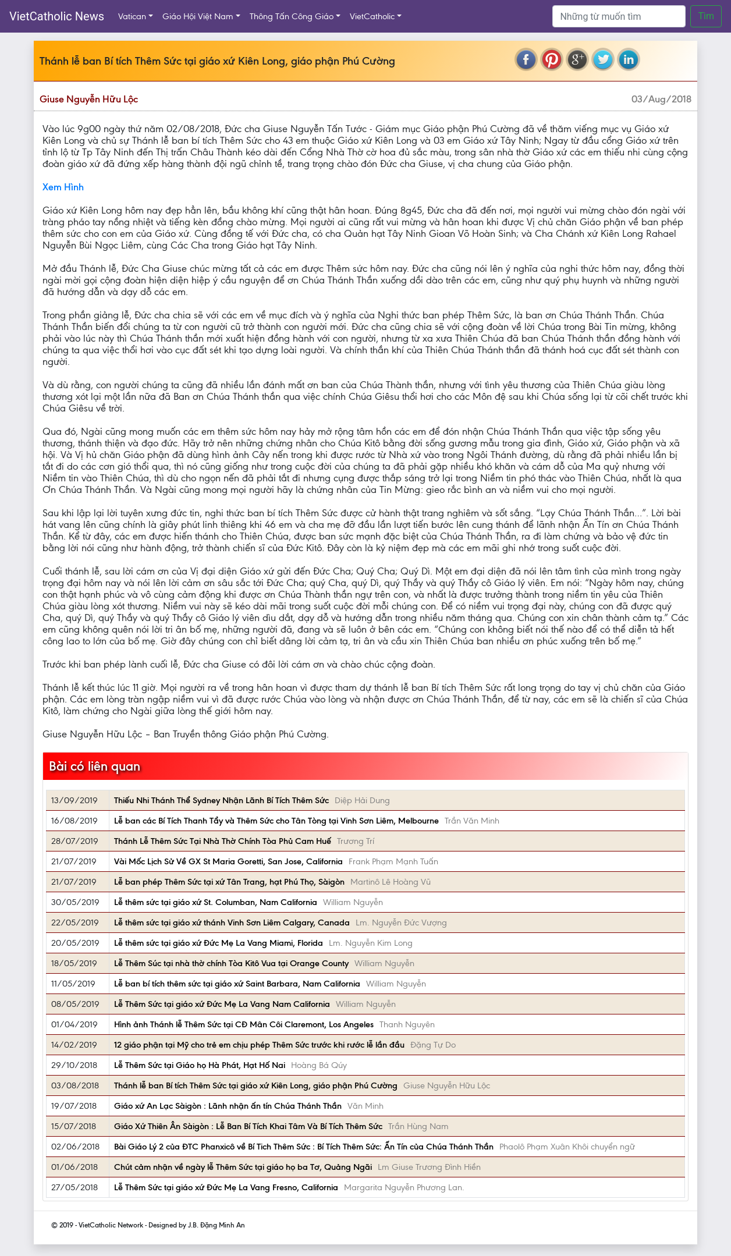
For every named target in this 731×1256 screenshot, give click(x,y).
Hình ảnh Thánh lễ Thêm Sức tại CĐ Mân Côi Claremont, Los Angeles (244, 1024)
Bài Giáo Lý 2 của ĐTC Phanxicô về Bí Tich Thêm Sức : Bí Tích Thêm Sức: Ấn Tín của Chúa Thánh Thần (304, 1146)
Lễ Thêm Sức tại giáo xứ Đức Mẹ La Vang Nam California (222, 1004)
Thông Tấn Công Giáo (291, 16)
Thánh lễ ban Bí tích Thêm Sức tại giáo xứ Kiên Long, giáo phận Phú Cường (256, 1085)
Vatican (132, 16)
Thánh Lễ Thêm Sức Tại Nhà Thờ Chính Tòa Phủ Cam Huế (222, 841)
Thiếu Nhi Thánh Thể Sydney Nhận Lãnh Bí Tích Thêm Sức (221, 800)
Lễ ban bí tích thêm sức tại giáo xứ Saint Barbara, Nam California (237, 983)
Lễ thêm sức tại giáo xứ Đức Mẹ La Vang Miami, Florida (218, 943)
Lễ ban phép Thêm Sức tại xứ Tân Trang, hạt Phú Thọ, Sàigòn (229, 882)
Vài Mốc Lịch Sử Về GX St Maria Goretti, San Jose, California (228, 861)
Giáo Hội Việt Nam (197, 16)
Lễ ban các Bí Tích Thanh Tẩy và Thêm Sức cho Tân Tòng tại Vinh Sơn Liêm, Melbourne (276, 820)
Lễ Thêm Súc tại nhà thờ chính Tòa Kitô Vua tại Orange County (231, 963)
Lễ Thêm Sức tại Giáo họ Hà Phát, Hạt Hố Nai (199, 1065)
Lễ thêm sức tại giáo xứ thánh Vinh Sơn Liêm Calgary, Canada (232, 922)
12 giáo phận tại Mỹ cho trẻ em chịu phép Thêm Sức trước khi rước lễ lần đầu (259, 1044)
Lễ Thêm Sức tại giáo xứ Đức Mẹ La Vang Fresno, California (226, 1187)
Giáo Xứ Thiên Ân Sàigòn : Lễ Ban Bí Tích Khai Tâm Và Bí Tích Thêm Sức (248, 1126)
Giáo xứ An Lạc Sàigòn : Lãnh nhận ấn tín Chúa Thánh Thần (228, 1106)
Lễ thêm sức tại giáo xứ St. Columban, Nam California (215, 902)
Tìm (706, 16)
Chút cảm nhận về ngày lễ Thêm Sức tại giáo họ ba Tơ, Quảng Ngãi (243, 1167)
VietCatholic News (56, 16)
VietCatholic (372, 16)
